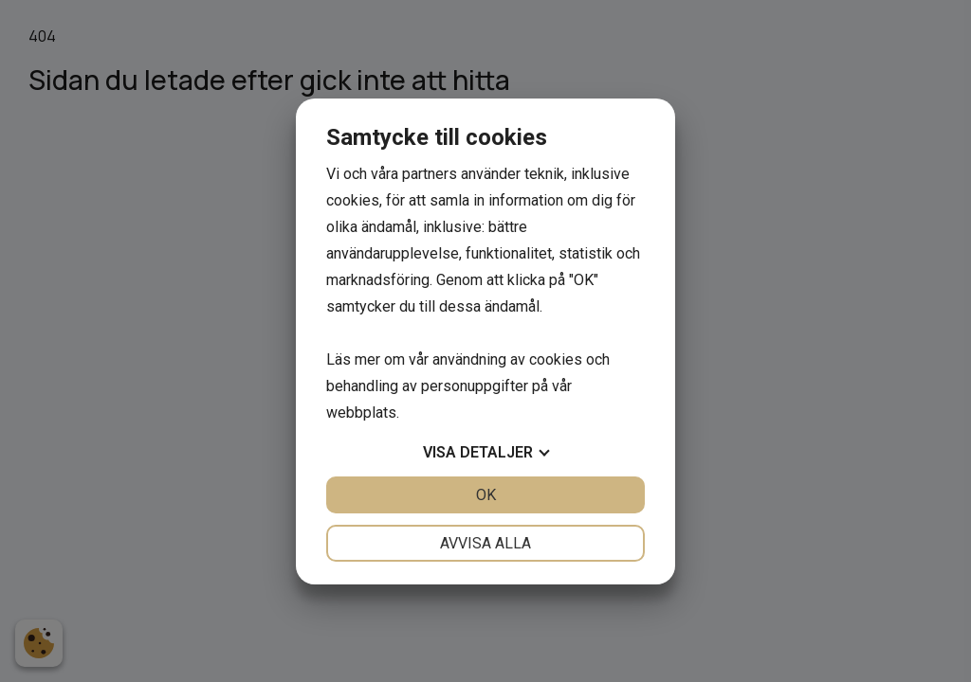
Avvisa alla (485, 543)
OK (486, 495)
